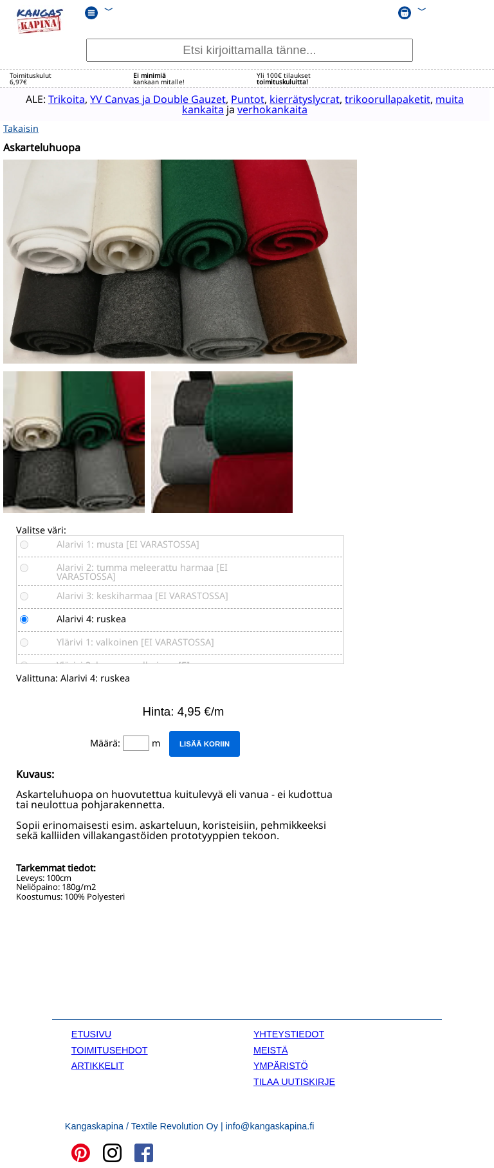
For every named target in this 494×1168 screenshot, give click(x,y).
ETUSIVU (91, 1033)
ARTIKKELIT (97, 1064)
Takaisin (21, 126)
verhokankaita (259, 109)
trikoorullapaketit (374, 99)
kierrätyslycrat (291, 99)
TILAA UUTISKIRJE (294, 1080)
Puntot (234, 99)
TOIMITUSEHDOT (109, 1048)
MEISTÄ (270, 1048)
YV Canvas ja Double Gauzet (144, 99)
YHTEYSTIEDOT (288, 1033)
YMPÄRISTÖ (280, 1064)
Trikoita (53, 99)
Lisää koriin (204, 742)
